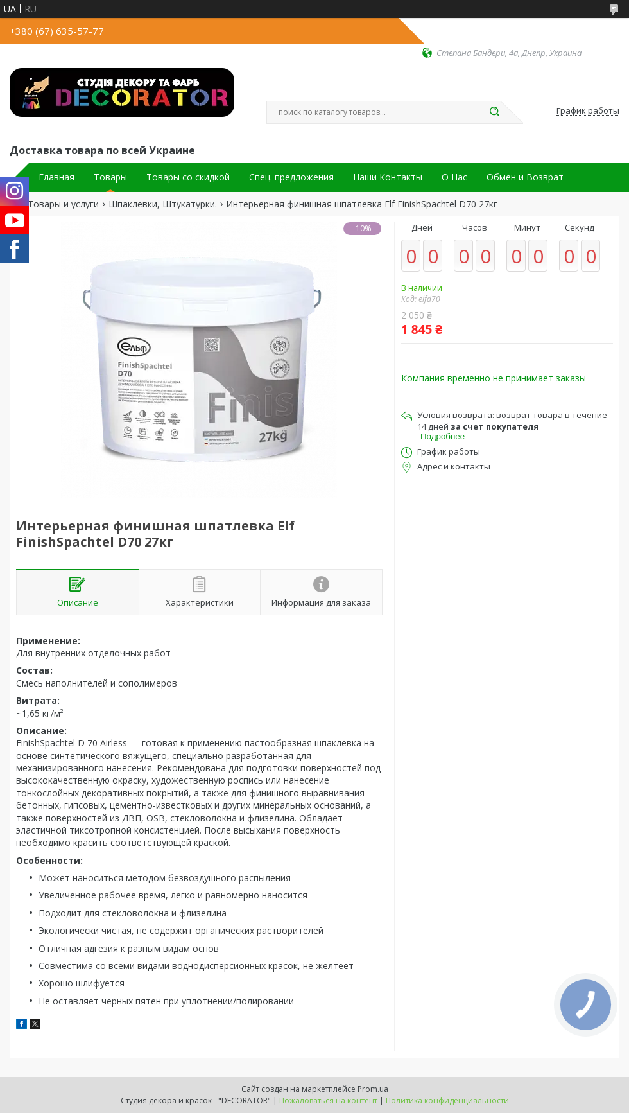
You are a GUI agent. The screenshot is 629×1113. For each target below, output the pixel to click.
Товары (110, 177)
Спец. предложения (291, 177)
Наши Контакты (387, 177)
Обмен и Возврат (525, 177)
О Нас (454, 177)
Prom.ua (373, 1088)
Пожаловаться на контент (328, 1100)
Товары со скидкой (188, 177)
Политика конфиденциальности (447, 1100)
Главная (56, 177)
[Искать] (494, 112)
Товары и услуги (63, 204)
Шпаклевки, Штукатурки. (162, 204)
